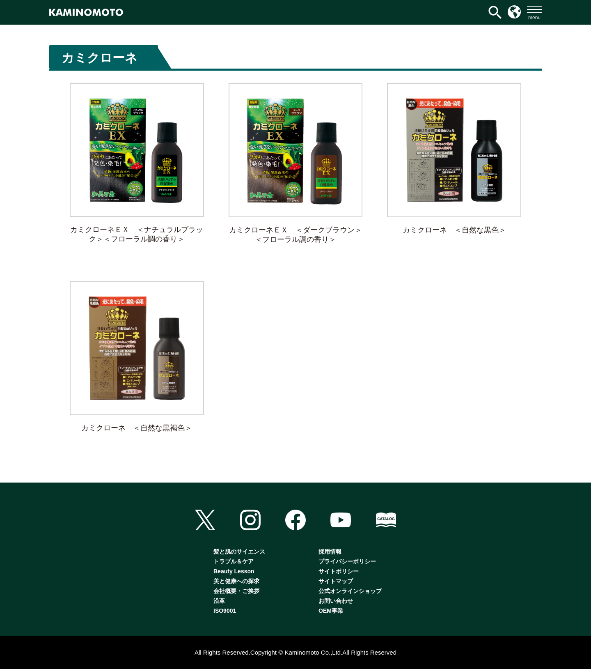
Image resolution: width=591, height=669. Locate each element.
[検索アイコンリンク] (495, 12)
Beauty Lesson (233, 571)
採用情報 (329, 551)
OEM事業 (330, 610)
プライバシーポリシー (347, 561)
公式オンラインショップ (350, 591)
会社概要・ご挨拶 (236, 591)
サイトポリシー (338, 571)
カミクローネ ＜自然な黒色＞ (454, 230)
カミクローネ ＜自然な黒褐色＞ (136, 428)
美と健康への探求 (236, 581)
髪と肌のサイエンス (239, 551)
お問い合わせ (335, 601)
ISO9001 (224, 610)
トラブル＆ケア (233, 561)
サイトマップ (335, 581)
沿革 (219, 601)
